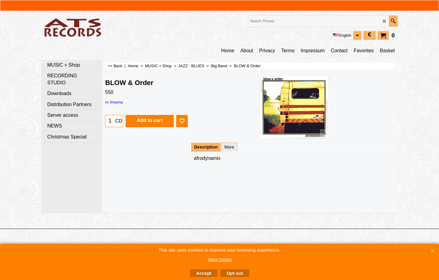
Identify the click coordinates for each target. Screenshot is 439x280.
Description (206, 147)
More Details (220, 259)
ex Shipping (114, 102)
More (229, 147)
